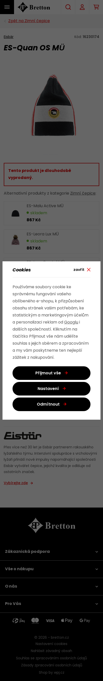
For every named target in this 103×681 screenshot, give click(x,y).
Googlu (71, 322)
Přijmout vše (48, 373)
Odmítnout (48, 405)
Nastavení (48, 389)
